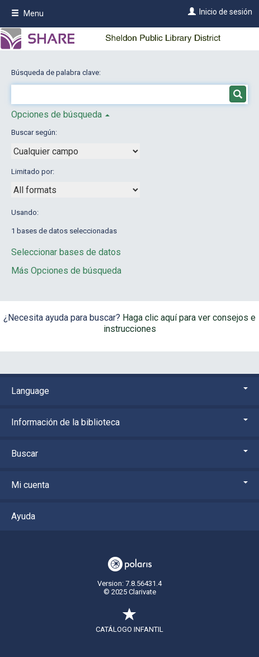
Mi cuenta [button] (129, 485)
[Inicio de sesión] (190, 11)
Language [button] (129, 391)
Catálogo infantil (129, 623)
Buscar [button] (129, 453)
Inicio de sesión (225, 11)
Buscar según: (35, 132)
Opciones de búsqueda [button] (60, 114)
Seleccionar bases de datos (66, 252)
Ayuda (23, 516)
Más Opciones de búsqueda (66, 270)
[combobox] (75, 151)
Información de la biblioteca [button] (129, 422)
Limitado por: (33, 171)
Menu (27, 13)
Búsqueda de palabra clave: (56, 72)
